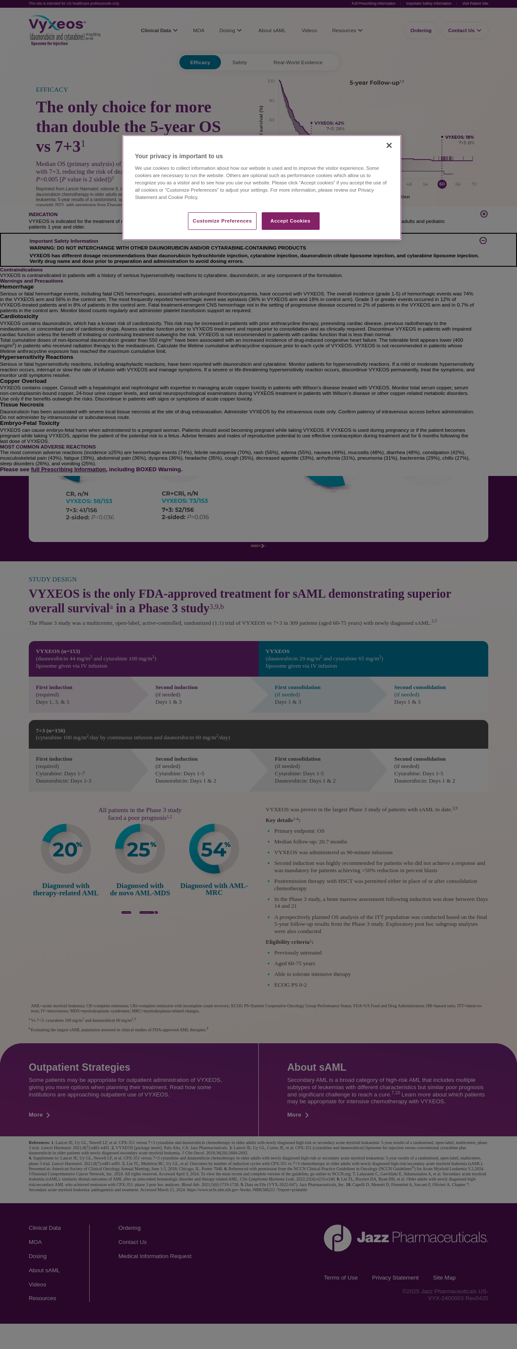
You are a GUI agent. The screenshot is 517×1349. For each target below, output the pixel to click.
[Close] (389, 145)
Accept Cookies (290, 220)
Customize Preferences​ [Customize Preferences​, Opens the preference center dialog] (222, 220)
